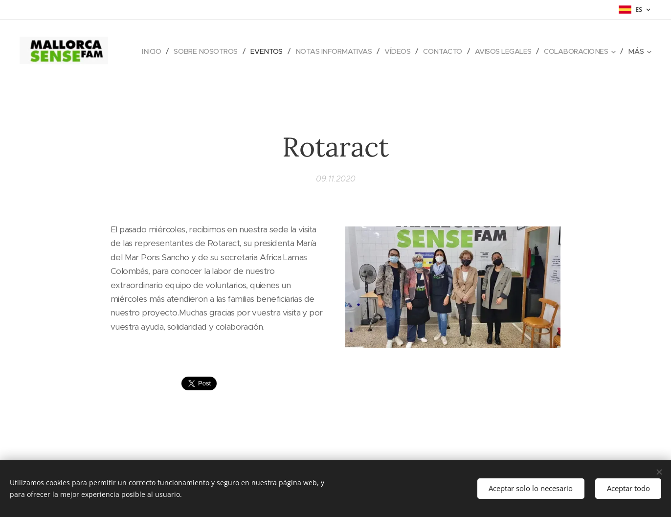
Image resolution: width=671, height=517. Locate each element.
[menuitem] (219, 51)
